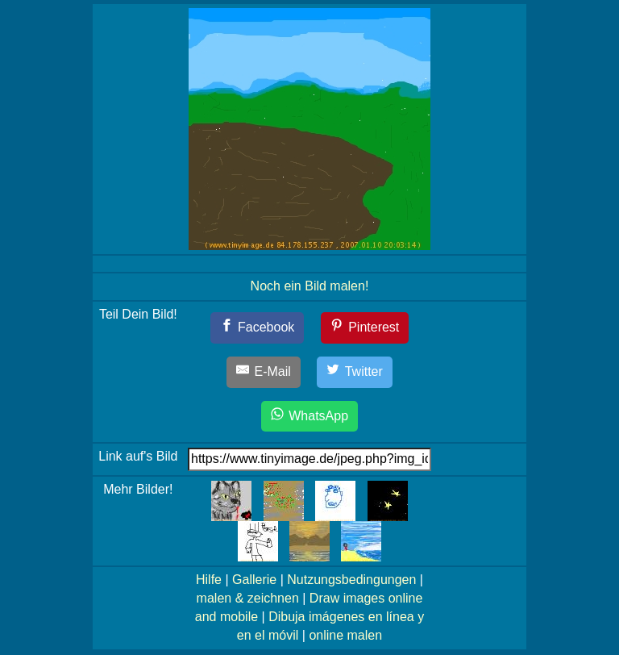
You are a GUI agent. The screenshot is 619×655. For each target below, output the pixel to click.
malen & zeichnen (248, 598)
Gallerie (254, 579)
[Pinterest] (365, 328)
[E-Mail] (263, 372)
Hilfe (209, 579)
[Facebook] (257, 328)
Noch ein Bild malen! (310, 286)
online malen (345, 635)
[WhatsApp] (309, 416)
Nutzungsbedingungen (351, 579)
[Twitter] (355, 372)
